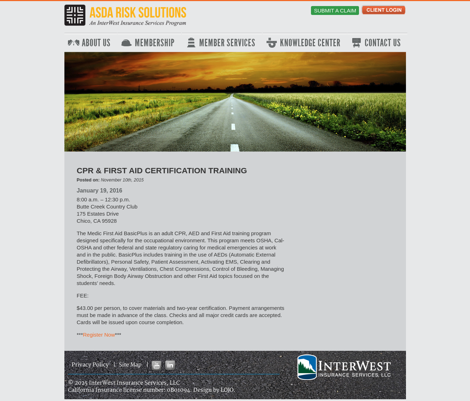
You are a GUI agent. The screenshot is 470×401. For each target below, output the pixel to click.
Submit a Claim (335, 10)
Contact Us (383, 43)
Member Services (227, 43)
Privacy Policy (90, 365)
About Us (96, 43)
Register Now (99, 335)
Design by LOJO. (214, 390)
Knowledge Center (310, 43)
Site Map (130, 365)
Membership (155, 43)
